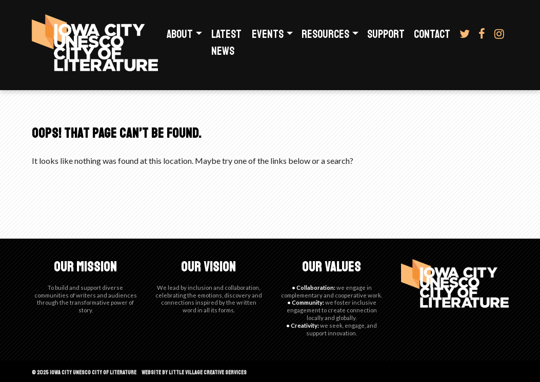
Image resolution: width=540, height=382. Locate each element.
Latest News (226, 42)
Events (268, 34)
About (180, 34)
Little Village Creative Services (208, 372)
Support (386, 34)
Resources (325, 34)
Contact (432, 34)
